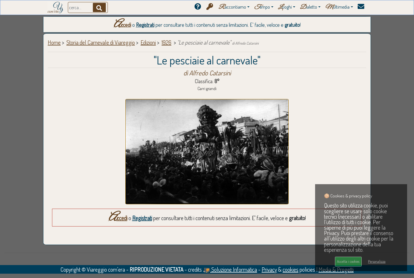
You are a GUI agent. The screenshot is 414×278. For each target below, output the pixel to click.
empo (262, 7)
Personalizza (377, 261)
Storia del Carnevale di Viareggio (100, 42)
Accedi (122, 25)
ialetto (308, 7)
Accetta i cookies (348, 261)
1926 (166, 42)
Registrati (145, 25)
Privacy (269, 269)
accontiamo (232, 7)
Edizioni (148, 42)
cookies (290, 269)
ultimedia (337, 7)
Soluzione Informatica (230, 269)
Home (54, 42)
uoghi (285, 7)
